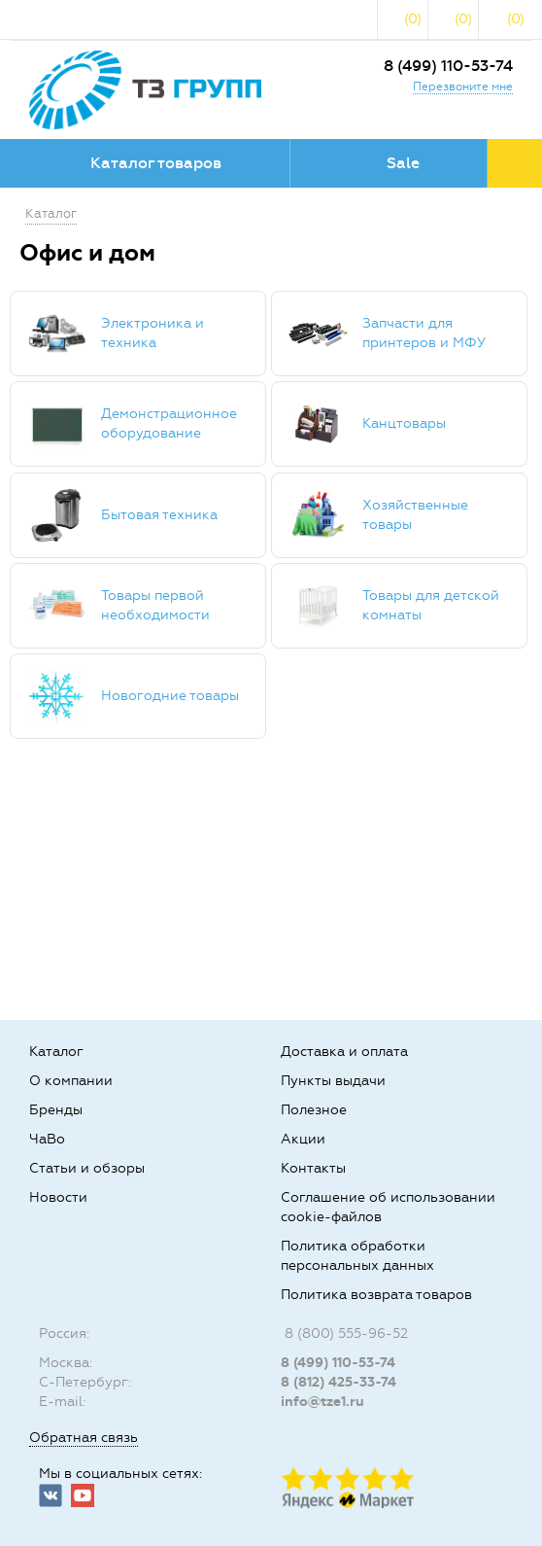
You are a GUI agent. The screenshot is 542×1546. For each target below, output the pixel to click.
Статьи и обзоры (87, 1168)
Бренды (56, 1110)
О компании (71, 1080)
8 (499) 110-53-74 (448, 65)
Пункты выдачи (333, 1080)
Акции (303, 1139)
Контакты (313, 1168)
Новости (58, 1197)
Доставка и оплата (344, 1051)
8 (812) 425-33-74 (338, 1382)
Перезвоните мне (463, 86)
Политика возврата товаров (376, 1294)
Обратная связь (83, 1437)
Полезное (314, 1110)
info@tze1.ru (322, 1401)
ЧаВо (47, 1139)
